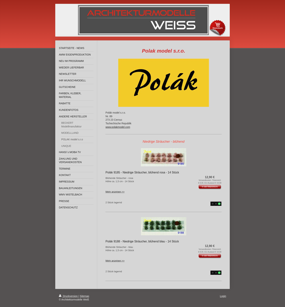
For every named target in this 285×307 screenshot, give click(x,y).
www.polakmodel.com (117, 127)
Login (223, 296)
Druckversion (68, 296)
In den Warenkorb (210, 187)
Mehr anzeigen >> (115, 191)
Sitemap (84, 296)
